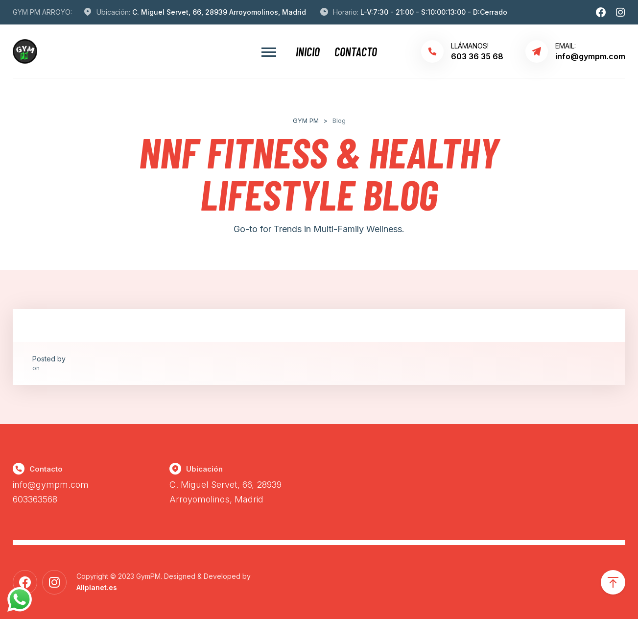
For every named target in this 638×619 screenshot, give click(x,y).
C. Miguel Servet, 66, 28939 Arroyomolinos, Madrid (219, 12)
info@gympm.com (51, 484)
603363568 (35, 499)
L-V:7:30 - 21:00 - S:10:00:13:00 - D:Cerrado (433, 12)
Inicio (308, 51)
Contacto (355, 51)
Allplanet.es (96, 587)
